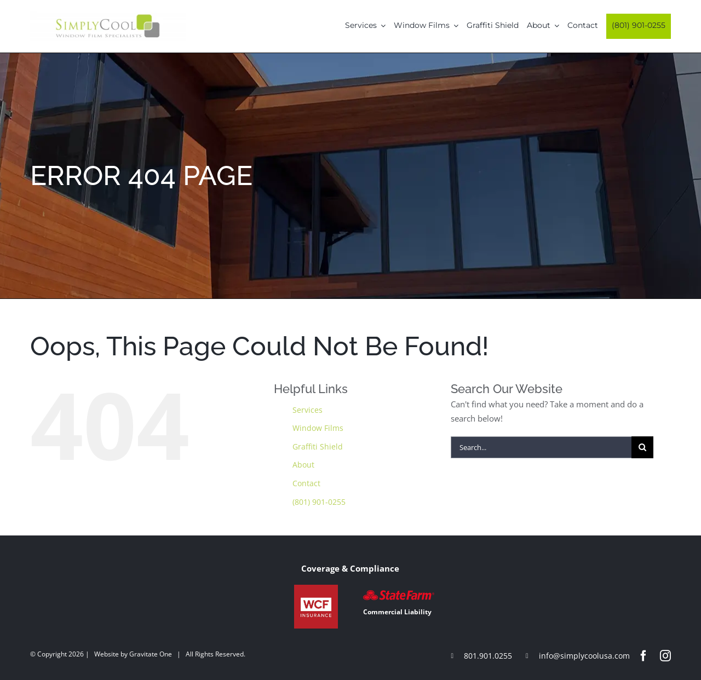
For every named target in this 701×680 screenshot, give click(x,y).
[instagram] (665, 655)
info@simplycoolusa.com (584, 655)
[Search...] (541, 447)
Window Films (317, 428)
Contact (306, 483)
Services (307, 410)
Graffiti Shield (317, 446)
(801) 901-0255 (319, 502)
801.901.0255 (488, 655)
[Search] (642, 447)
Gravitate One (150, 654)
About (303, 464)
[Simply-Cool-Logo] (108, 15)
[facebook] (643, 655)
